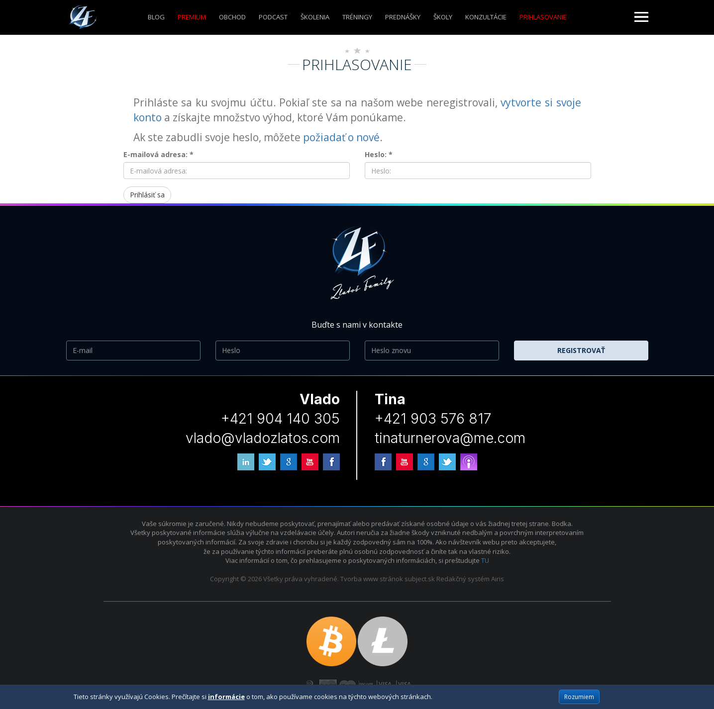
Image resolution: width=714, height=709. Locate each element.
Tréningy (357, 16)
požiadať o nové (341, 137)
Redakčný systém (463, 578)
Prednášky (402, 16)
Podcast (273, 16)
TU (485, 560)
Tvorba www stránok (371, 578)
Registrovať (581, 350)
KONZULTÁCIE (486, 16)
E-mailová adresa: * (158, 154)
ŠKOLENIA (315, 16)
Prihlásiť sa (147, 194)
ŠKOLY (442, 16)
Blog (156, 16)
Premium (192, 16)
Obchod (232, 16)
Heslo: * (379, 154)
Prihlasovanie (543, 16)
